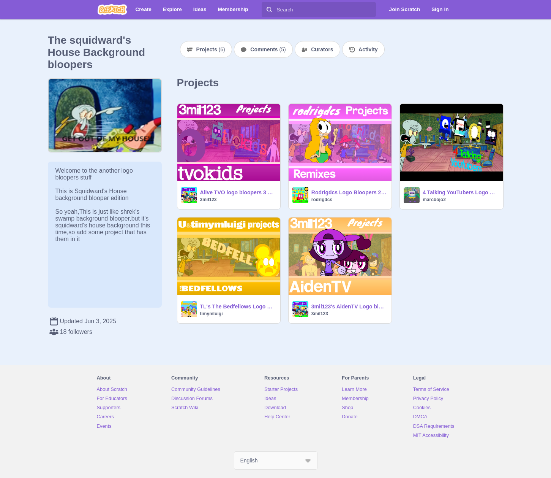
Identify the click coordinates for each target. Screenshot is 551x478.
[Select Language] (275, 460)
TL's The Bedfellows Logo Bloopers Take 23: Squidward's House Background (238, 306)
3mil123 (208, 199)
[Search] (269, 9)
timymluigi (211, 313)
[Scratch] (112, 9)
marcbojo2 (434, 199)
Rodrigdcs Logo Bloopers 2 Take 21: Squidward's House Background (349, 192)
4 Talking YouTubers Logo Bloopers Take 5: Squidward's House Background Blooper (460, 192)
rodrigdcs (321, 199)
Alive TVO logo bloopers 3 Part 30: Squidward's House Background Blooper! (238, 192)
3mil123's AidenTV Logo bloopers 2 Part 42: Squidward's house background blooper (349, 306)
